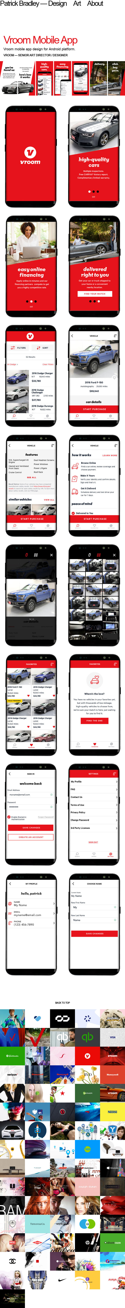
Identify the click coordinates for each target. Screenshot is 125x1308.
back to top (62, 1002)
